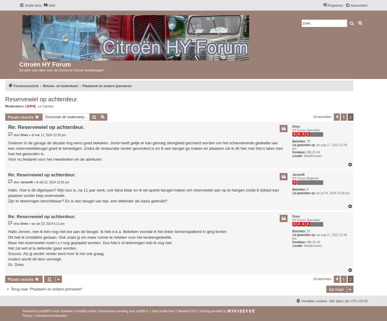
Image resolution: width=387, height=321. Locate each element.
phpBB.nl (142, 311)
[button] (337, 117)
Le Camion (46, 106)
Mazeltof (184, 311)
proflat (163, 311)
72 (308, 141)
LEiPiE (30, 106)
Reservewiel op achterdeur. (41, 99)
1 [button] (344, 117)
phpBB (43, 311)
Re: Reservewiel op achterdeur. (46, 127)
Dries (296, 126)
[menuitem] (49, 5)
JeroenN (298, 174)
